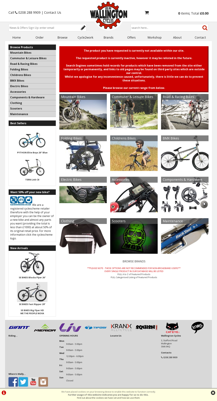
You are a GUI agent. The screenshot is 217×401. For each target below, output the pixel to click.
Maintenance (173, 221)
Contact (200, 37)
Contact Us (52, 12)
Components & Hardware (182, 179)
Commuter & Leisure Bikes (132, 96)
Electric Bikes (71, 179)
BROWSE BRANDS (134, 261)
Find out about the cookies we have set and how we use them (108, 397)
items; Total (193, 13)
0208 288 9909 (170, 357)
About (177, 37)
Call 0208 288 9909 (24, 12)
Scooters (118, 221)
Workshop (154, 37)
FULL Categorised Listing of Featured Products (134, 277)
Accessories (121, 179)
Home (16, 37)
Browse (62, 37)
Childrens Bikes (124, 138)
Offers (131, 37)
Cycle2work (85, 37)
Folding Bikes (71, 138)
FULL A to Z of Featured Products (133, 274)
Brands (108, 37)
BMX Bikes (171, 138)
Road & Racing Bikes (178, 96)
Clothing (67, 221)
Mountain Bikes (73, 96)
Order (40, 37)
